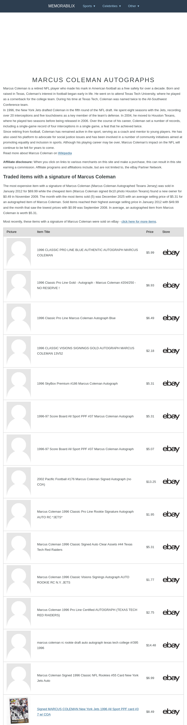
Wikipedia (65, 153)
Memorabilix (61, 6)
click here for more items (138, 221)
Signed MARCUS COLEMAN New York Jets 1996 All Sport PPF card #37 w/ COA (88, 711)
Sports (87, 6)
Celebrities (110, 6)
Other (132, 6)
